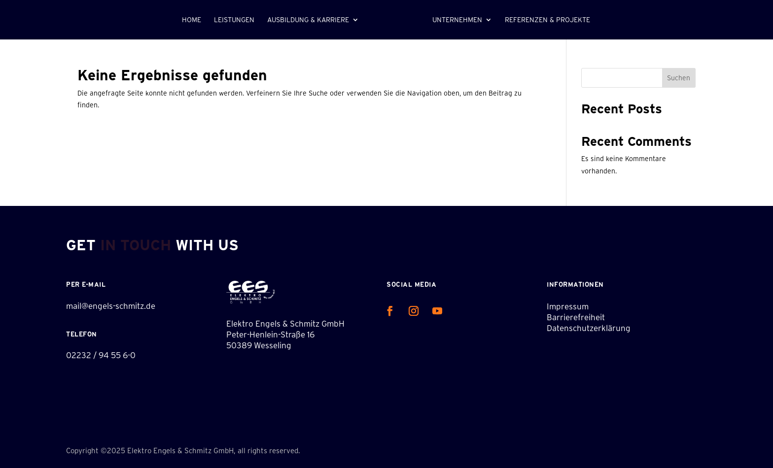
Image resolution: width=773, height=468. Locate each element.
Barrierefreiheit (576, 317)
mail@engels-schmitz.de (110, 305)
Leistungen (234, 20)
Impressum (568, 306)
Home (191, 20)
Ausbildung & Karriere (308, 20)
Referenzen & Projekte (547, 20)
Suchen (678, 78)
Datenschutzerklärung (589, 328)
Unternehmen (457, 20)
